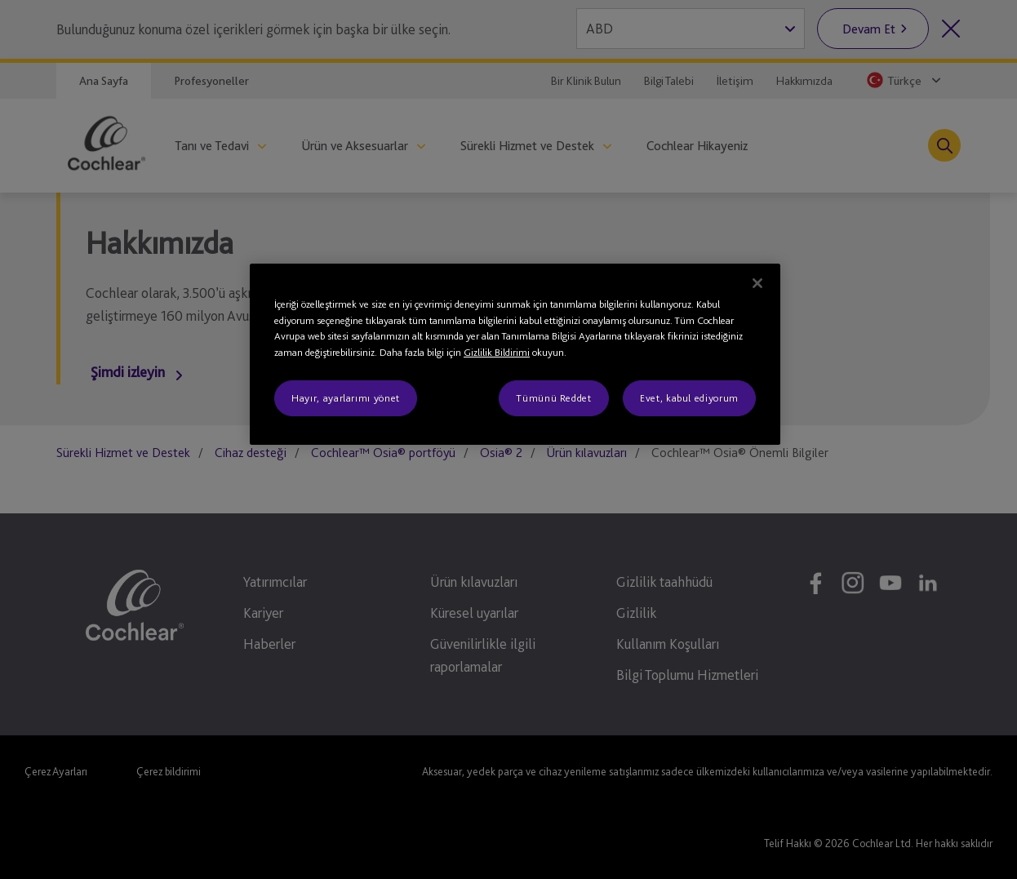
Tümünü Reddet (553, 398)
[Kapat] (757, 283)
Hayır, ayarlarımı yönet (345, 398)
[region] (515, 354)
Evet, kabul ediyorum (689, 398)
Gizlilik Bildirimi (497, 352)
